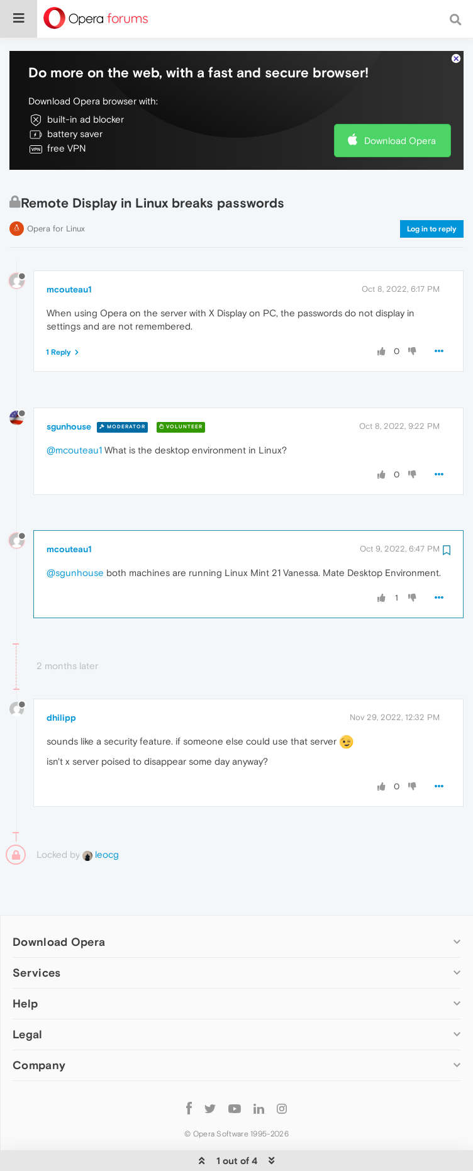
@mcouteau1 (74, 411)
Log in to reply (432, 190)
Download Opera (400, 102)
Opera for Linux (56, 190)
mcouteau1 (69, 251)
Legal (28, 995)
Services (36, 934)
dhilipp (61, 679)
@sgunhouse (75, 534)
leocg (100, 816)
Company (39, 1026)
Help (25, 965)
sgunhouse (69, 388)
